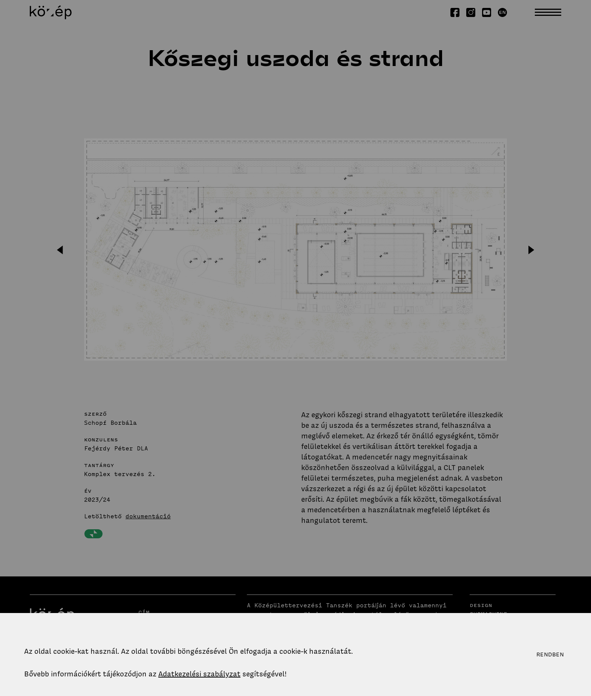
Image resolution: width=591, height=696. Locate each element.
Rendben (550, 654)
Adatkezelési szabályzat (199, 674)
